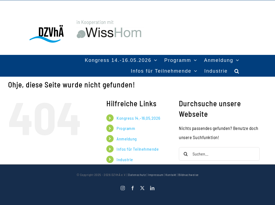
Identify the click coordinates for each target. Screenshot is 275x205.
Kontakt (170, 174)
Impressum (156, 174)
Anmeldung (127, 138)
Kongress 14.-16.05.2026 (138, 118)
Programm (126, 128)
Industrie (125, 159)
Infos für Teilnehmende (138, 148)
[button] (237, 71)
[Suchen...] (219, 154)
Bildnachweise (188, 174)
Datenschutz (137, 174)
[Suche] (185, 154)
